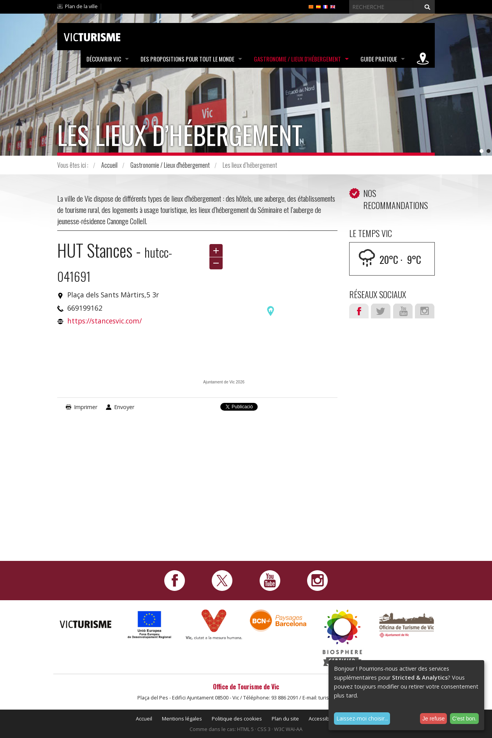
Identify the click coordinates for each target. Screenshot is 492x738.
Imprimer (85, 407)
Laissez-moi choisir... (362, 718)
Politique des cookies (237, 718)
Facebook (359, 311)
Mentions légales (182, 718)
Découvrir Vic (103, 58)
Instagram (424, 311)
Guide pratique (378, 58)
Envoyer (124, 407)
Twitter (380, 311)
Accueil (109, 165)
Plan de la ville (81, 6)
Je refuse (433, 718)
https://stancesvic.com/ (104, 320)
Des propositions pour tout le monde (187, 58)
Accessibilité (323, 718)
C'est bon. (464, 718)
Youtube (403, 311)
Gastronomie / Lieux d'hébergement (297, 58)
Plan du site (285, 718)
